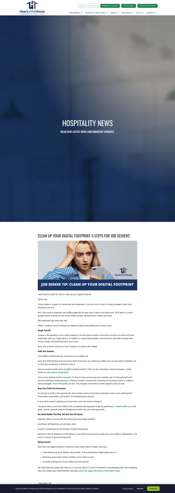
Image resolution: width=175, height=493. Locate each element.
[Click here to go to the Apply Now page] (128, 6)
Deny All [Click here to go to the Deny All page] (140, 489)
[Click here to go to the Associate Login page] (147, 6)
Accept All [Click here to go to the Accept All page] (153, 489)
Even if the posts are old (64, 383)
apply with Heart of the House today (104, 471)
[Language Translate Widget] (88, 6)
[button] (75, 13)
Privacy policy (127, 489)
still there (96, 361)
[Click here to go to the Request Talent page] (110, 6)
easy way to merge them (57, 372)
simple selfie (122, 406)
